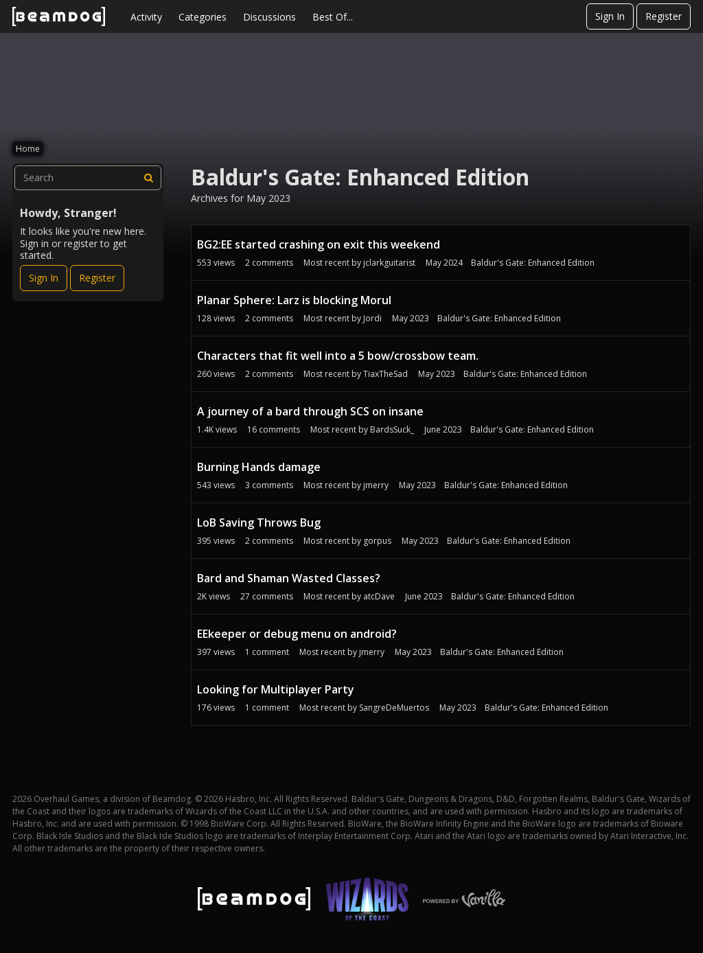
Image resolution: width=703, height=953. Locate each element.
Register (663, 16)
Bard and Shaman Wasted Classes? (288, 578)
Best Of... (332, 16)
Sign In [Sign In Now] (43, 277)
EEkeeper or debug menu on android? (297, 633)
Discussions (269, 16)
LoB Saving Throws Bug (259, 522)
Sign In (610, 16)
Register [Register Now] (97, 277)
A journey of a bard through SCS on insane (310, 411)
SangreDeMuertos (394, 707)
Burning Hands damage (259, 466)
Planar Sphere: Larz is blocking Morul (294, 300)
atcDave (379, 596)
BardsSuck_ (392, 429)
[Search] (149, 177)
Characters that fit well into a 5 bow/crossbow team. (338, 355)
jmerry (376, 485)
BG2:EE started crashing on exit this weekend (318, 244)
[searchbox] (87, 177)
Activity (146, 16)
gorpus (377, 541)
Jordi (372, 318)
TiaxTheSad (385, 374)
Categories (202, 16)
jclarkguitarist (389, 262)
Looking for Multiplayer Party (275, 689)
